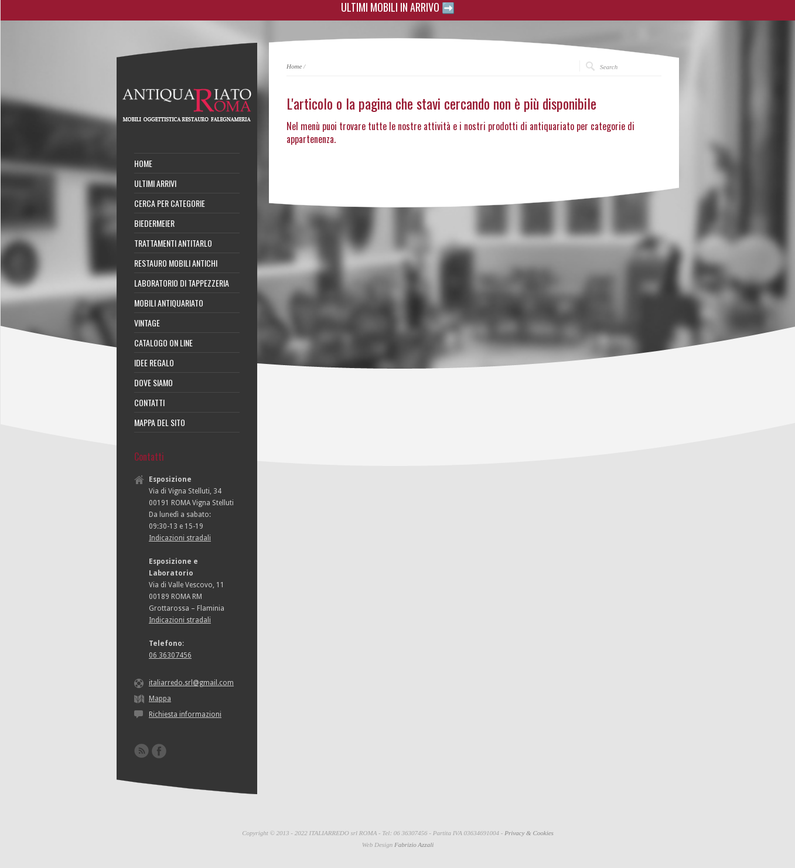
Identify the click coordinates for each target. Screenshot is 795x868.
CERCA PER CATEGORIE (169, 203)
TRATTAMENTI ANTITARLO (173, 243)
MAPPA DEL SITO (159, 422)
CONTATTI (149, 403)
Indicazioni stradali (180, 538)
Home (294, 66)
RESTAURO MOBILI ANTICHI (175, 263)
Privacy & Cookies (529, 832)
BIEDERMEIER (154, 223)
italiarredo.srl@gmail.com (191, 683)
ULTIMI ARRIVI (155, 183)
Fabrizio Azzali (414, 844)
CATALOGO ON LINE (163, 343)
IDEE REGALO (154, 363)
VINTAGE (147, 323)
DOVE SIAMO (153, 383)
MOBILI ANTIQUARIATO (168, 303)
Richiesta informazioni (185, 714)
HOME (143, 163)
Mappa (160, 699)
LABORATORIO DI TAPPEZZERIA (181, 283)
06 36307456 (170, 655)
